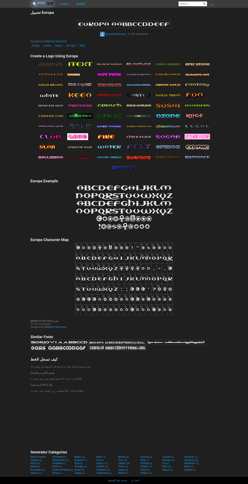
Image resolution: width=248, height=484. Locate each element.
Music (58, 45)
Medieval (191, 463)
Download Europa (112, 34)
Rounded (37, 469)
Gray (78, 463)
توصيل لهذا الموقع (118, 480)
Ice (165, 463)
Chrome (191, 456)
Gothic (47, 45)
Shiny (145, 469)
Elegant (80, 460)
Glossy (168, 460)
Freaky (36, 45)
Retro (189, 466)
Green (102, 463)
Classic (36, 460)
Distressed (60, 460)
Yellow (146, 472)
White (123, 472)
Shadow (103, 469)
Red (166, 466)
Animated (59, 456)
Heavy (124, 463)
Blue (101, 456)
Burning (146, 456)
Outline (102, 466)
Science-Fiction (62, 469)
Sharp (123, 469)
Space (167, 469)
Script (79, 469)
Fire (100, 460)
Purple (146, 466)
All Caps (71, 45)
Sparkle (190, 469)
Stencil (35, 472)
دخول (212, 4)
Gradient (58, 463)
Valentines (104, 472)
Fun (122, 460)
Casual (167, 456)
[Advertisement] (15, 58)
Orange (80, 466)
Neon (57, 466)
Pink (123, 466)
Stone (57, 472)
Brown (123, 456)
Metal (35, 466)
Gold (35, 463)
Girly (144, 460)
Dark (82, 45)
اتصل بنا (135, 480)
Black (79, 456)
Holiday (146, 463)
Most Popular (38, 456)
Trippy (79, 472)
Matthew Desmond (55, 41)
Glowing (191, 460)
